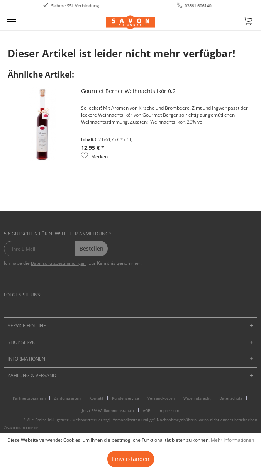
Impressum (169, 410)
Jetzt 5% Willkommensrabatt (108, 410)
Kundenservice (125, 398)
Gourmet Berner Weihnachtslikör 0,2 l (130, 91)
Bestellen (91, 248)
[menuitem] (11, 21)
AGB (146, 410)
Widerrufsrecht (197, 398)
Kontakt (96, 398)
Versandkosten (161, 398)
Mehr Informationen (232, 440)
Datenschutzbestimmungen (58, 263)
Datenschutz (230, 398)
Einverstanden (130, 459)
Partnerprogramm (29, 398)
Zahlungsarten (67, 398)
